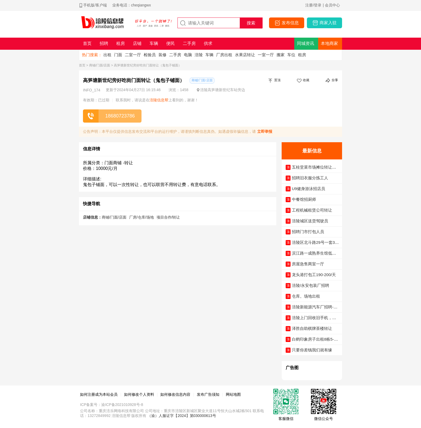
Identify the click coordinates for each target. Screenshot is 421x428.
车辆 (209, 54)
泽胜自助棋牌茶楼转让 (312, 328)
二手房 (175, 54)
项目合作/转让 (168, 217)
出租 (107, 54)
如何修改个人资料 (139, 394)
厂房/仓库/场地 (141, 217)
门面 (118, 54)
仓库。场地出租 (306, 296)
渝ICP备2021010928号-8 (122, 404)
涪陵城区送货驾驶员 (310, 221)
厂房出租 (224, 54)
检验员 (150, 54)
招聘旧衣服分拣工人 (310, 178)
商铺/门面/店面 (99, 65)
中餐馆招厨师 (304, 199)
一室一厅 (266, 54)
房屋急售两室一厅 (308, 264)
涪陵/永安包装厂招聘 (310, 285)
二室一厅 (133, 54)
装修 (162, 54)
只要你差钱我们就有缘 (312, 350)
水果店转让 (245, 54)
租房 (302, 54)
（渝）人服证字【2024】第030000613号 (181, 415)
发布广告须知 (208, 394)
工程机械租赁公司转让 (312, 210)
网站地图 (233, 394)
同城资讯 (305, 43)
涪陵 (199, 54)
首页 (82, 65)
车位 (291, 54)
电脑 (188, 54)
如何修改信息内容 (175, 394)
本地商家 (329, 43)
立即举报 (264, 131)
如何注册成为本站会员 (99, 394)
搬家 (281, 54)
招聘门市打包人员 (308, 231)
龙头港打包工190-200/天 (314, 274)
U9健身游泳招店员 (308, 188)
